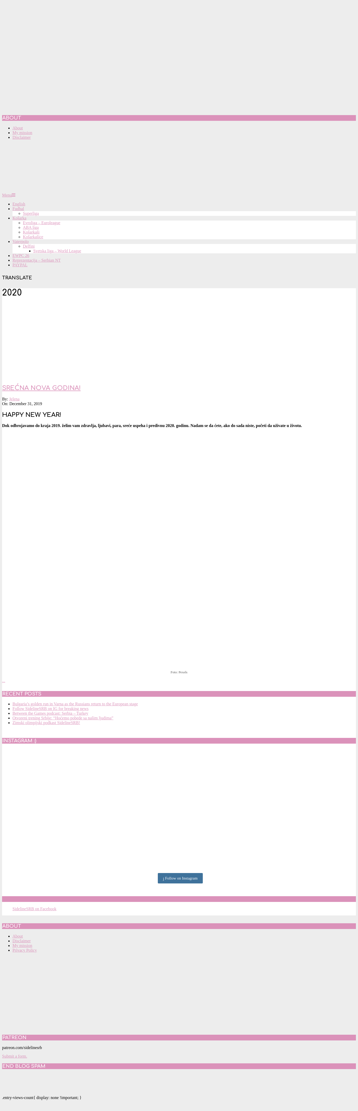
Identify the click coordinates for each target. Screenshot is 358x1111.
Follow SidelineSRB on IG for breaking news (50, 708)
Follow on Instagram (180, 878)
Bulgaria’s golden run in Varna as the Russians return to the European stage (75, 704)
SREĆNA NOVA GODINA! (41, 388)
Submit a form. (14, 1056)
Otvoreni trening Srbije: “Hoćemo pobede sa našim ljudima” (62, 718)
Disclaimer (21, 941)
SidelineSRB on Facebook (39, 899)
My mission (22, 945)
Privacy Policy (24, 950)
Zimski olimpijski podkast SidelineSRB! (46, 722)
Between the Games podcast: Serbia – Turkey (50, 713)
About (17, 936)
